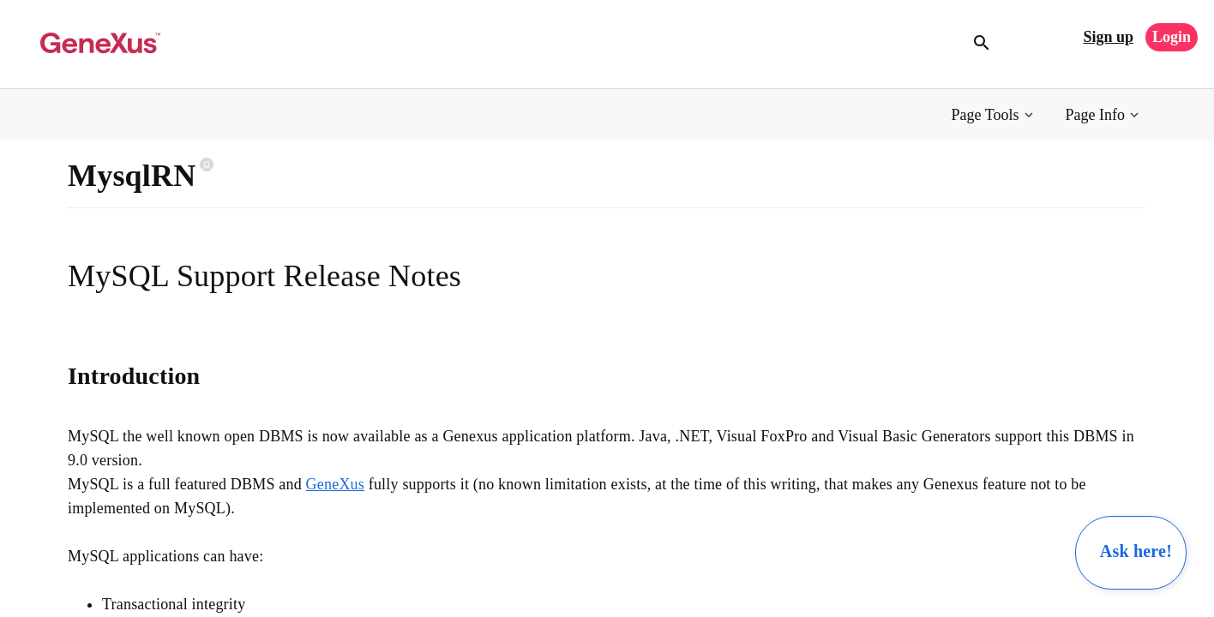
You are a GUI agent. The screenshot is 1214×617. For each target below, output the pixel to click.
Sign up (1108, 36)
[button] (994, 115)
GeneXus (335, 484)
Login (1171, 36)
